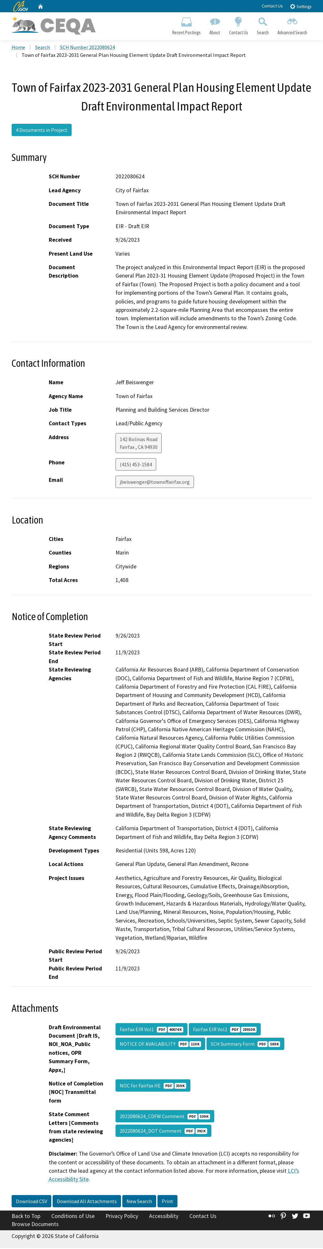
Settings (300, 6)
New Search (139, 1202)
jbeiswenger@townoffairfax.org (155, 482)
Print (167, 1202)
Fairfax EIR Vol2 (225, 1030)
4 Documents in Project (41, 130)
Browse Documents (35, 1225)
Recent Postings (186, 24)
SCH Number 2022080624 (87, 48)
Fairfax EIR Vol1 (151, 1030)
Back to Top (26, 1216)
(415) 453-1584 (136, 465)
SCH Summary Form (245, 1044)
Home (18, 48)
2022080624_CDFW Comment (165, 1117)
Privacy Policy (122, 1216)
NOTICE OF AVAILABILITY (160, 1044)
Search (262, 24)
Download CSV (31, 1202)
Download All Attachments (87, 1202)
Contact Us (272, 6)
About (215, 24)
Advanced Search (292, 24)
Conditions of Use (73, 1216)
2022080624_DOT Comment (163, 1131)
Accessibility (163, 1216)
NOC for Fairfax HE (153, 1086)
